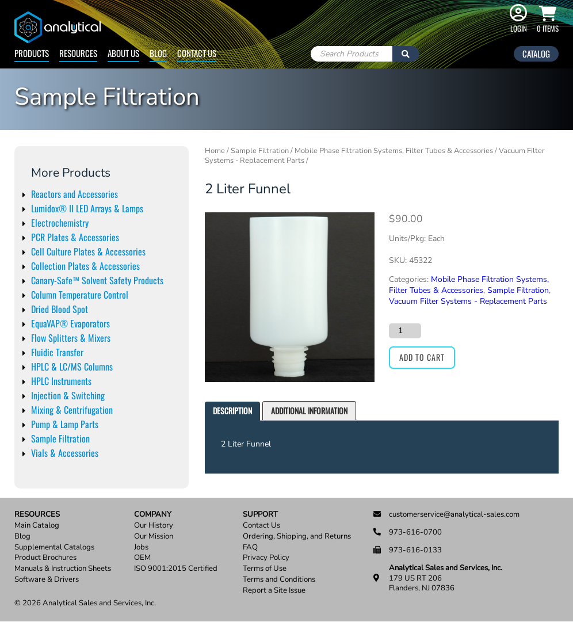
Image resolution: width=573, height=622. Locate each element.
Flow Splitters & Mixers (70, 338)
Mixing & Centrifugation (72, 410)
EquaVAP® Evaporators (70, 323)
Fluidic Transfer (57, 352)
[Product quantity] (405, 330)
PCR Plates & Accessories (75, 237)
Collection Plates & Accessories (85, 266)
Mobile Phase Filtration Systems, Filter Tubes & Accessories (394, 151)
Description (232, 411)
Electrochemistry (60, 223)
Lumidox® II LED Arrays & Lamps (87, 208)
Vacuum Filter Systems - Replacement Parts (468, 301)
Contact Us (196, 53)
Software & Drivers (46, 580)
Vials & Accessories (64, 453)
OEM (142, 558)
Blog (158, 53)
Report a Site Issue (274, 591)
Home (215, 151)
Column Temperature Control (79, 295)
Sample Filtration (60, 438)
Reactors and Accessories (74, 194)
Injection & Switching (68, 395)
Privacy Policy (266, 558)
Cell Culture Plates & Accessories (88, 251)
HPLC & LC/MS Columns (72, 366)
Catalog (536, 53)
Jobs (141, 547)
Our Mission (153, 536)
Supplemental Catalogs (54, 547)
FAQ (250, 547)
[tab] (232, 411)
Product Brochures (45, 558)
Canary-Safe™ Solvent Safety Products (97, 280)
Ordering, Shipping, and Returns (297, 536)
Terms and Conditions (279, 580)
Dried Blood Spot (59, 309)
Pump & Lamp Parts (64, 424)
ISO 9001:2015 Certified (175, 569)
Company (152, 515)
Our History (153, 526)
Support (260, 515)
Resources (78, 53)
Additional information (309, 411)
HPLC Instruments (61, 381)
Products (31, 53)
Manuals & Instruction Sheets (62, 569)
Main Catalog (36, 526)
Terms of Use (264, 569)
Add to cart (422, 357)
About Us (123, 53)
